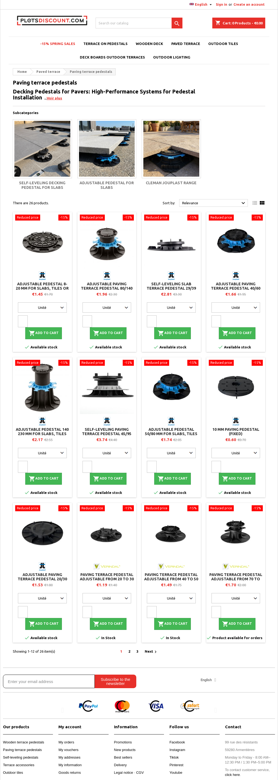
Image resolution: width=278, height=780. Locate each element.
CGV (140, 773)
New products (124, 750)
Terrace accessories (18, 765)
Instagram (177, 750)
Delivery (120, 765)
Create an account (249, 4)
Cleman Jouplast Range (171, 183)
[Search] (139, 23)
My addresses (69, 757)
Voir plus (54, 98)
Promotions (123, 742)
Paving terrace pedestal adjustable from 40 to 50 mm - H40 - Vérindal (171, 578)
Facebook (177, 742)
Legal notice (123, 773)
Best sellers (123, 757)
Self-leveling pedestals (20, 757)
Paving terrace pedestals (22, 750)
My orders (66, 742)
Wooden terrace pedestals (23, 742)
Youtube (175, 773)
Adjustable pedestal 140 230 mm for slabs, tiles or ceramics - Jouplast (42, 433)
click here (232, 775)
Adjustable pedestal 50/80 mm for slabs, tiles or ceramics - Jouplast (171, 433)
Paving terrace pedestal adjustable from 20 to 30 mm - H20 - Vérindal (107, 578)
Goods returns (69, 773)
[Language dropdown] (201, 4)
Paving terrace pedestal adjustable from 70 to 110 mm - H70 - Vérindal (235, 578)
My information (69, 765)
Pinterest (176, 765)
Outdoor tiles (13, 773)
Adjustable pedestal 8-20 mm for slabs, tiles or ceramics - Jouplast (42, 288)
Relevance (214, 203)
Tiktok (174, 757)
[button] (62, 710)
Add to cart (44, 333)
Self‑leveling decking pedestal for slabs (42, 185)
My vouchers (68, 750)
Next (151, 651)
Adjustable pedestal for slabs (107, 185)
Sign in (221, 4)
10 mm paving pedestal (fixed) (235, 431)
